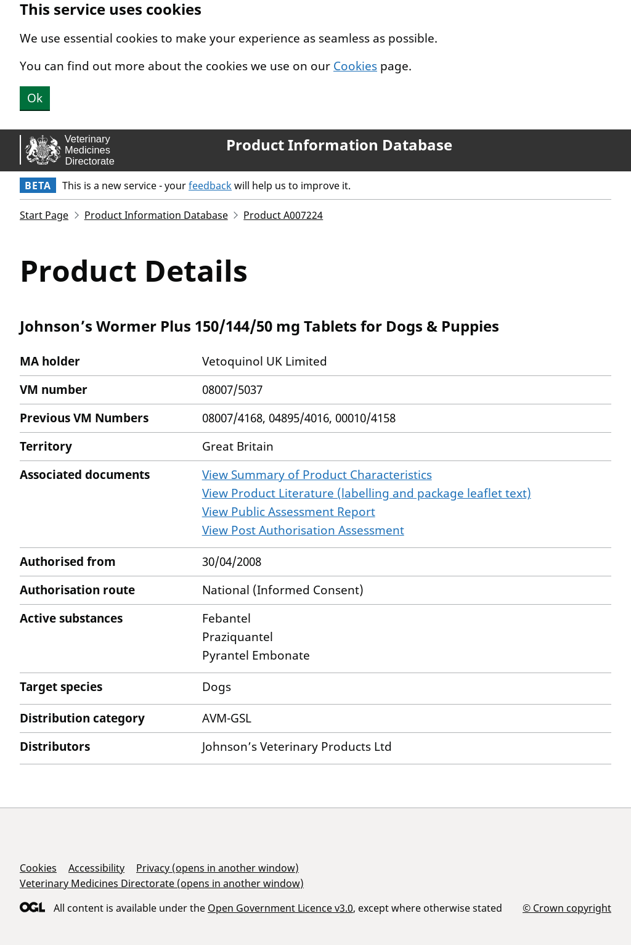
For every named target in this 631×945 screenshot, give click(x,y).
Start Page (44, 215)
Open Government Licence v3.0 (280, 908)
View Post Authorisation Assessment (303, 530)
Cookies (355, 66)
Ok (35, 98)
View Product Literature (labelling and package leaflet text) (366, 493)
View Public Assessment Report (288, 512)
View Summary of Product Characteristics (317, 475)
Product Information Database (339, 145)
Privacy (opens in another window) (217, 868)
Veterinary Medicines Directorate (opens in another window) (162, 883)
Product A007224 (283, 215)
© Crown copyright (567, 907)
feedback (210, 185)
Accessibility (96, 868)
